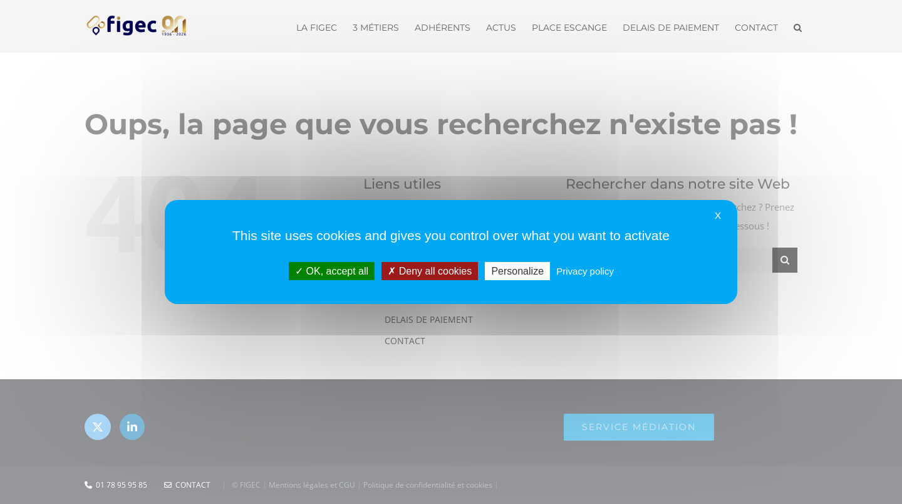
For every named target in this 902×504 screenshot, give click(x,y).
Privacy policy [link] (585, 271)
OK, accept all (331, 271)
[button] (798, 26)
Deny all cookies (430, 271)
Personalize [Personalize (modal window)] (517, 271)
